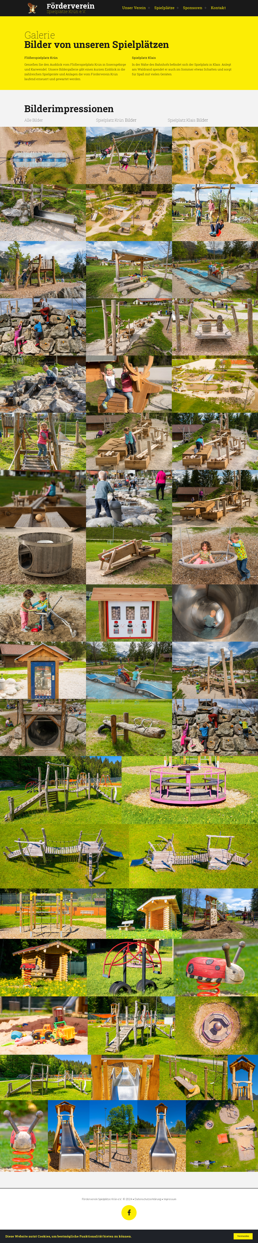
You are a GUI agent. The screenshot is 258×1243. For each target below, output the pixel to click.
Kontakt (218, 7)
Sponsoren (192, 7)
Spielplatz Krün (111, 120)
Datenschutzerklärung (148, 1198)
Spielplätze (164, 7)
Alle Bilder (34, 120)
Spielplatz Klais (183, 120)
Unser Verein (134, 7)
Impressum (170, 1198)
